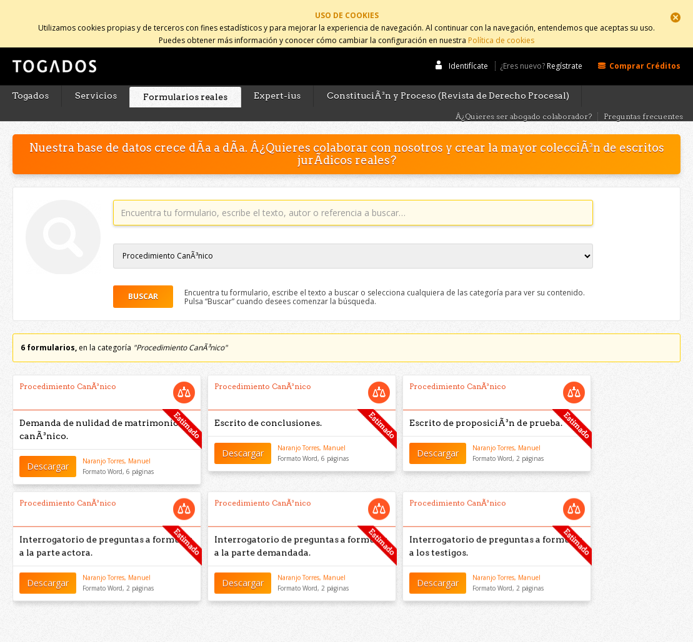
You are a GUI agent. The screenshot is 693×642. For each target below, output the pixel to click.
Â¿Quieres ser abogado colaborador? (524, 102)
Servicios (96, 82)
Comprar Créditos (645, 51)
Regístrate (564, 51)
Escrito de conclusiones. (268, 409)
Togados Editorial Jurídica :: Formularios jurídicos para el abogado (53, 58)
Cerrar (676, 17)
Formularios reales (185, 82)
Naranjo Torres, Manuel (116, 447)
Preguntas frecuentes (643, 102)
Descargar (48, 452)
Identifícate (468, 51)
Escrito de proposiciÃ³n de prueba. (485, 409)
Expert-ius (277, 82)
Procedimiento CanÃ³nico (67, 372)
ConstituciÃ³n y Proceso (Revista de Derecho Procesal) (448, 82)
